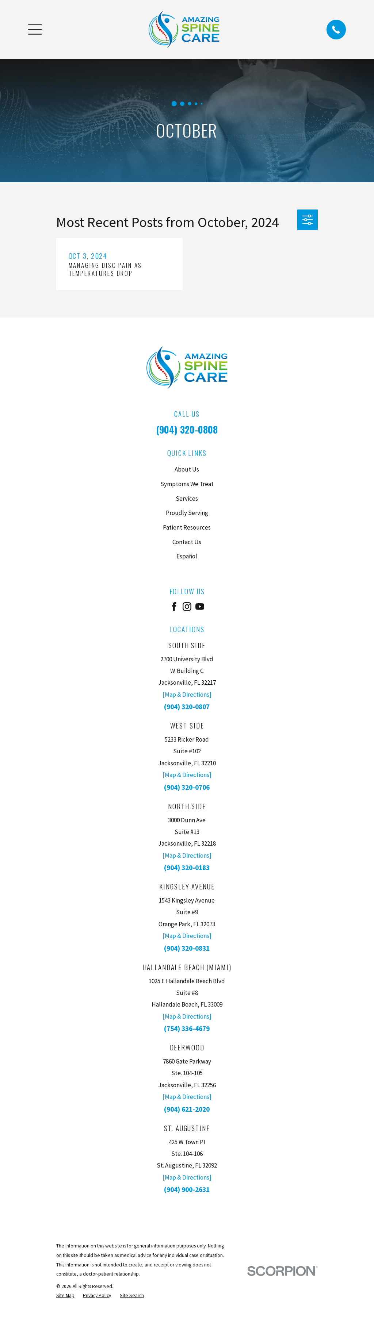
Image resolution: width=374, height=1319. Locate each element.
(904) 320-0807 (187, 706)
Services (187, 499)
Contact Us (186, 542)
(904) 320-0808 (187, 429)
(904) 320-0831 (187, 948)
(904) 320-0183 (187, 867)
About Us (187, 469)
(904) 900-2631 (187, 1189)
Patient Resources (187, 527)
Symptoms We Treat (187, 484)
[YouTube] (199, 606)
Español (186, 556)
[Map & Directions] (187, 695)
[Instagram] (187, 606)
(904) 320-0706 (187, 787)
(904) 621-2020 (187, 1109)
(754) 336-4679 (187, 1028)
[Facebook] (174, 606)
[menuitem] (65, 1295)
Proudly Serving (187, 513)
